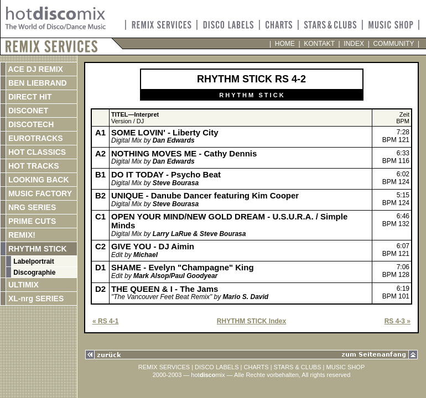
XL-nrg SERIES (35, 298)
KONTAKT (319, 44)
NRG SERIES (31, 207)
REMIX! (32, 235)
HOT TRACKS (32, 165)
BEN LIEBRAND (36, 82)
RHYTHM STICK (36, 248)
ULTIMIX (22, 284)
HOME (284, 44)
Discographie (33, 272)
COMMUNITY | (394, 44)
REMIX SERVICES (164, 367)
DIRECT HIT (28, 96)
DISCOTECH (30, 124)
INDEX (354, 44)
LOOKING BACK (37, 179)
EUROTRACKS (34, 138)
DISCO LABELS (216, 367)
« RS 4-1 (105, 321)
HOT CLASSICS (36, 152)
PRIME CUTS (31, 221)
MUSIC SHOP (345, 367)
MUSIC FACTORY (39, 193)
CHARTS (256, 367)
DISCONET (27, 110)
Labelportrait (33, 261)
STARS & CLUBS (297, 367)
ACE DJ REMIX (34, 69)
